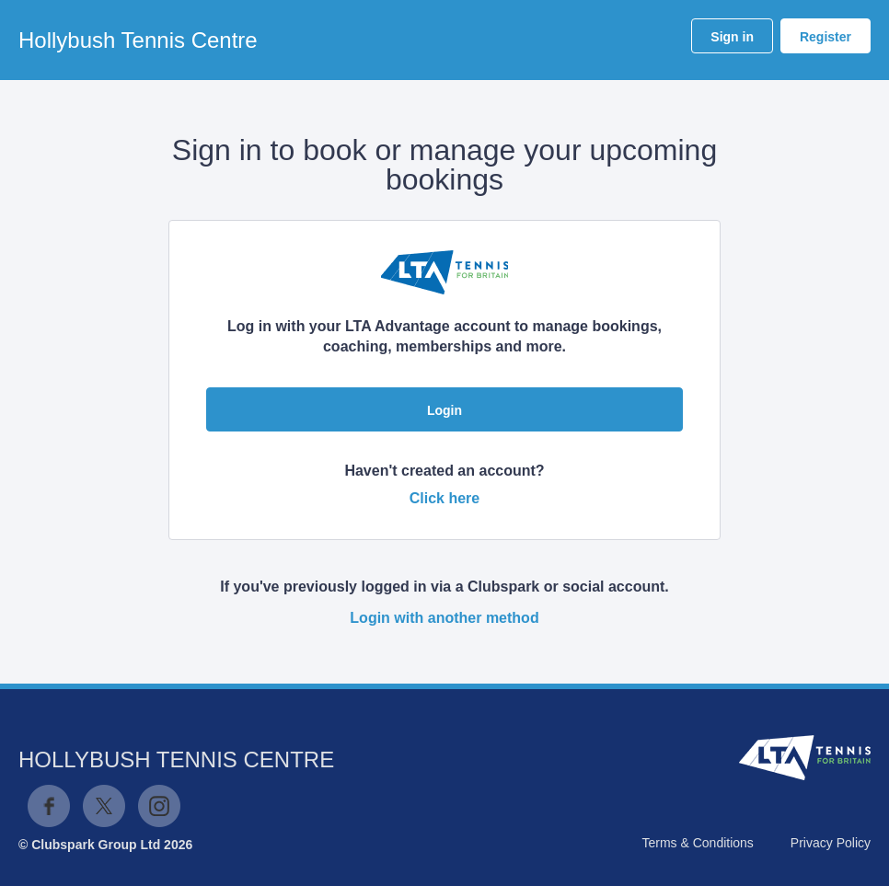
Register (825, 36)
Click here (444, 498)
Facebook (49, 806)
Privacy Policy (831, 842)
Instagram (159, 806)
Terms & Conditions (697, 842)
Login (444, 410)
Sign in (732, 36)
